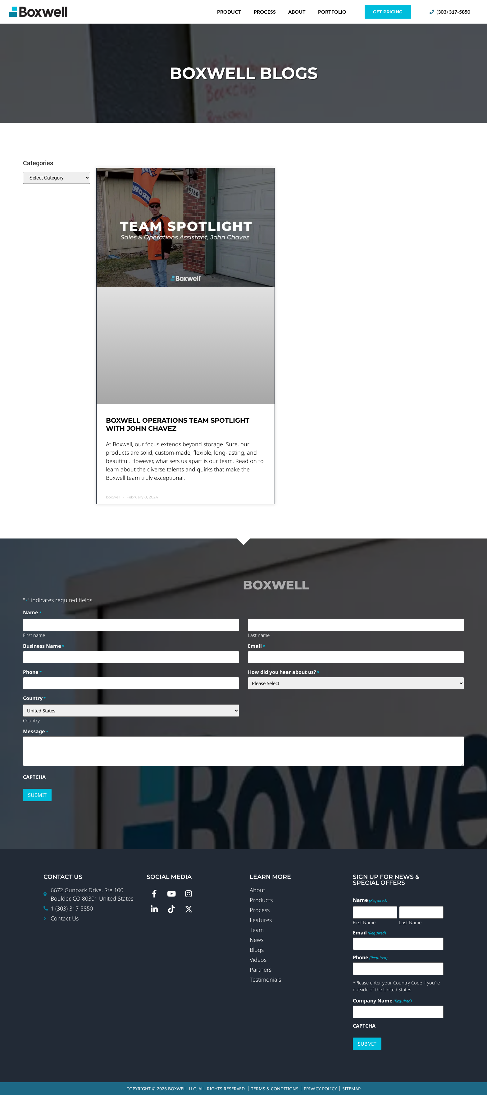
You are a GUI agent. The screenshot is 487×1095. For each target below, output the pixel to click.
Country (31, 720)
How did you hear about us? (283, 672)
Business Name (43, 645)
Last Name (410, 922)
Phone (32, 672)
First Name (364, 922)
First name (34, 635)
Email (256, 645)
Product (229, 12)
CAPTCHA (34, 777)
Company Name (382, 1000)
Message (35, 731)
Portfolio (332, 12)
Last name (259, 635)
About (297, 12)
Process (265, 12)
